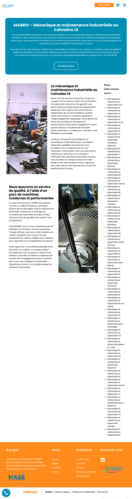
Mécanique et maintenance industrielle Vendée (113, 422)
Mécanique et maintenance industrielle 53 (113, 373)
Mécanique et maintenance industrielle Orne (115, 119)
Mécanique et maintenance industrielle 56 (114, 230)
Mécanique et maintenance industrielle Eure (114, 102)
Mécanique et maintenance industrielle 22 (113, 251)
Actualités (56, 467)
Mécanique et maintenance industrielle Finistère (113, 200)
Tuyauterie (80, 463)
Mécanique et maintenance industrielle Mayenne (113, 363)
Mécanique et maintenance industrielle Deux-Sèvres (115, 261)
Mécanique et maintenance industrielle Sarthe (116, 382)
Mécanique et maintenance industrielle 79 (113, 271)
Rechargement (82, 476)
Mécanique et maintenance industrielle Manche (113, 162)
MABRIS (55, 463)
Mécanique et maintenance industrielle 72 (113, 391)
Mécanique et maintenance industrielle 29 (113, 210)
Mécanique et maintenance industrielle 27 (113, 110)
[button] (104, 5)
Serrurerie (80, 467)
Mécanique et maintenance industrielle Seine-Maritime (115, 401)
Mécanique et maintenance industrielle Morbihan (113, 220)
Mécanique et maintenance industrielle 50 (114, 172)
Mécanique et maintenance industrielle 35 (113, 312)
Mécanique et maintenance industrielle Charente (113, 281)
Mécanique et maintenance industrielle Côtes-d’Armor (116, 240)
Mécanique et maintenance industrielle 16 (113, 291)
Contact (55, 472)
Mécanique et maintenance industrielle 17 (113, 151)
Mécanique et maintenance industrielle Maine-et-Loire (116, 343)
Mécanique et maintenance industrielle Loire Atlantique (115, 322)
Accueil (55, 459)
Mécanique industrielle (85, 472)
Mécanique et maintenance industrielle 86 (114, 189)
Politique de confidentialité (83, 492)
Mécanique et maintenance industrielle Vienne (116, 180)
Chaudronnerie (82, 459)
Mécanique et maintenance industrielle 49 (114, 353)
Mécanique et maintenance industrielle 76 (114, 411)
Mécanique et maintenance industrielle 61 (113, 128)
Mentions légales (62, 492)
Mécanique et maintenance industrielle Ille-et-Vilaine (116, 302)
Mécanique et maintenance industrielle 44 (114, 332)
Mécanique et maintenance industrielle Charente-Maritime (113, 140)
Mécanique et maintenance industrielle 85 (114, 432)
